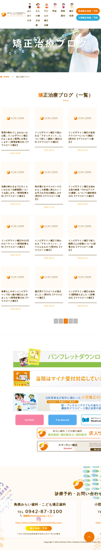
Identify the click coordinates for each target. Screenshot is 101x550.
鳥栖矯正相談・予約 (88, 11)
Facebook (62, 420)
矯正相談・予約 (38, 528)
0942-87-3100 (43, 512)
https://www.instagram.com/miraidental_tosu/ (39, 522)
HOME (6, 77)
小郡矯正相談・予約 (88, 18)
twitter (30, 420)
